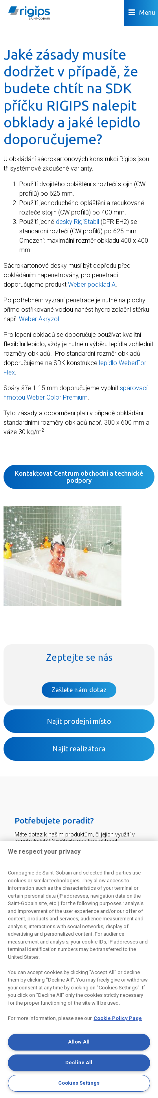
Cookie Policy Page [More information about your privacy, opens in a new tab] (118, 1018)
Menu (142, 12)
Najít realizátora (78, 749)
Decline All (78, 1062)
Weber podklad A (92, 284)
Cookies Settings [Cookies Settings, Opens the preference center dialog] (78, 1083)
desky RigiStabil (77, 221)
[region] (79, 969)
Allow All (79, 1042)
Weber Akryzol (39, 319)
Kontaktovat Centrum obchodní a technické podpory (79, 477)
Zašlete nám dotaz (79, 689)
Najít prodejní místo (79, 721)
